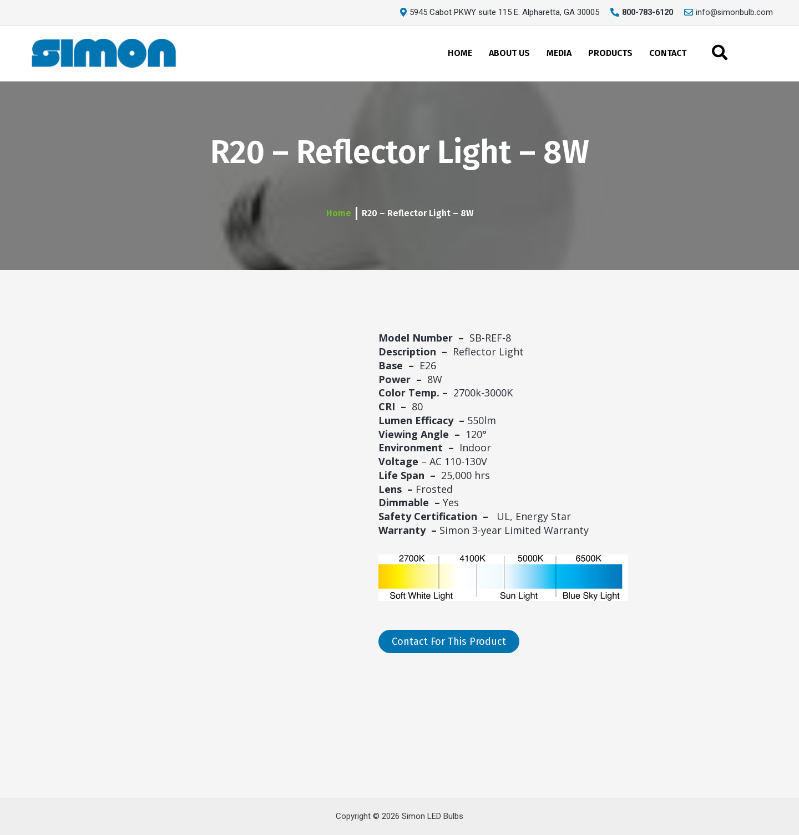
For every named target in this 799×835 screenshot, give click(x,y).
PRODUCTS (610, 52)
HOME (460, 52)
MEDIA (559, 52)
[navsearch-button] (720, 53)
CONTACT (667, 52)
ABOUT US (509, 52)
